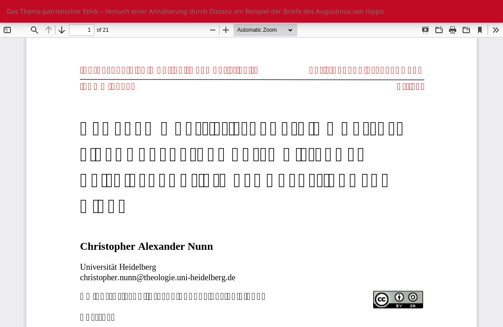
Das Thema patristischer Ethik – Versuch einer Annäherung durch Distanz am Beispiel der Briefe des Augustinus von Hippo (195, 11)
